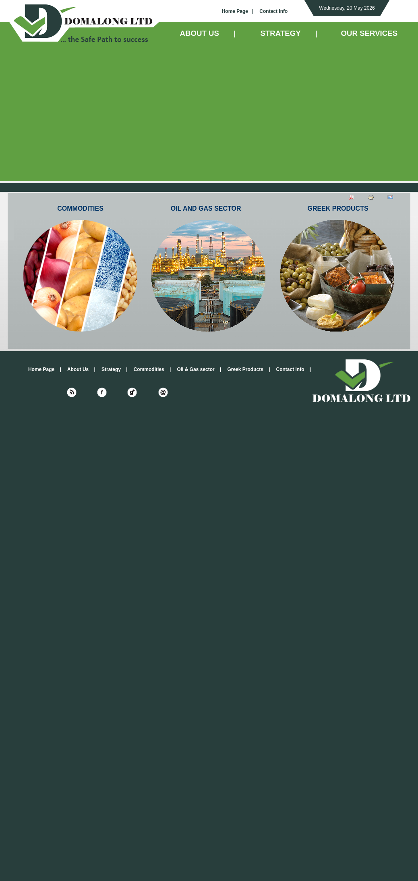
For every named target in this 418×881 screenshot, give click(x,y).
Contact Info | (293, 369)
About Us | (81, 369)
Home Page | (238, 11)
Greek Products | (248, 369)
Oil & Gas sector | (199, 369)
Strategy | (114, 369)
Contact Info (273, 11)
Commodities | (152, 369)
